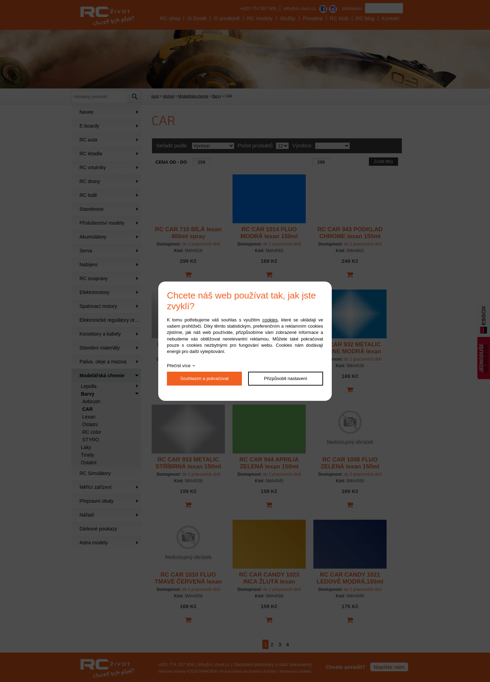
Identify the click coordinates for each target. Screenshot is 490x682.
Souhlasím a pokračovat (204, 378)
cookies (270, 319)
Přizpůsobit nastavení (285, 378)
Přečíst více (179, 365)
